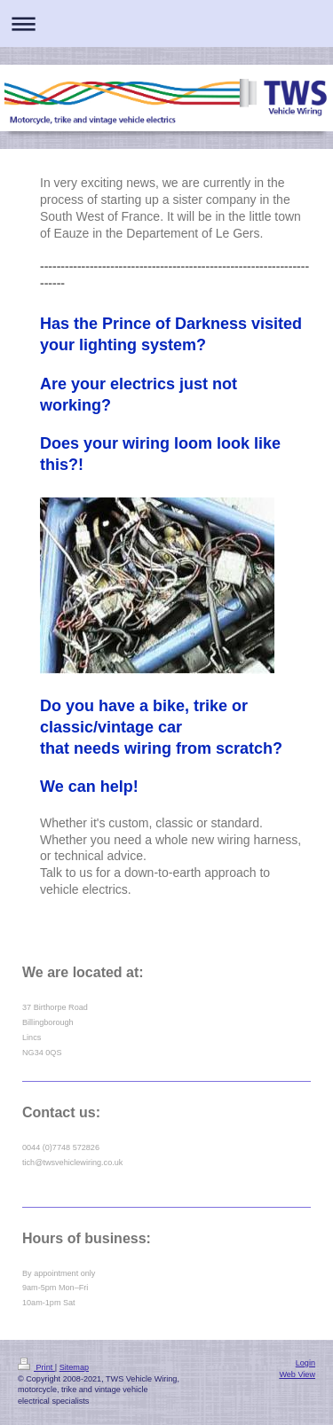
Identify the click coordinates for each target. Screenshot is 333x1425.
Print (36, 1367)
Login (305, 1362)
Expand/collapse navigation (166, 23)
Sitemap (74, 1367)
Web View (297, 1374)
